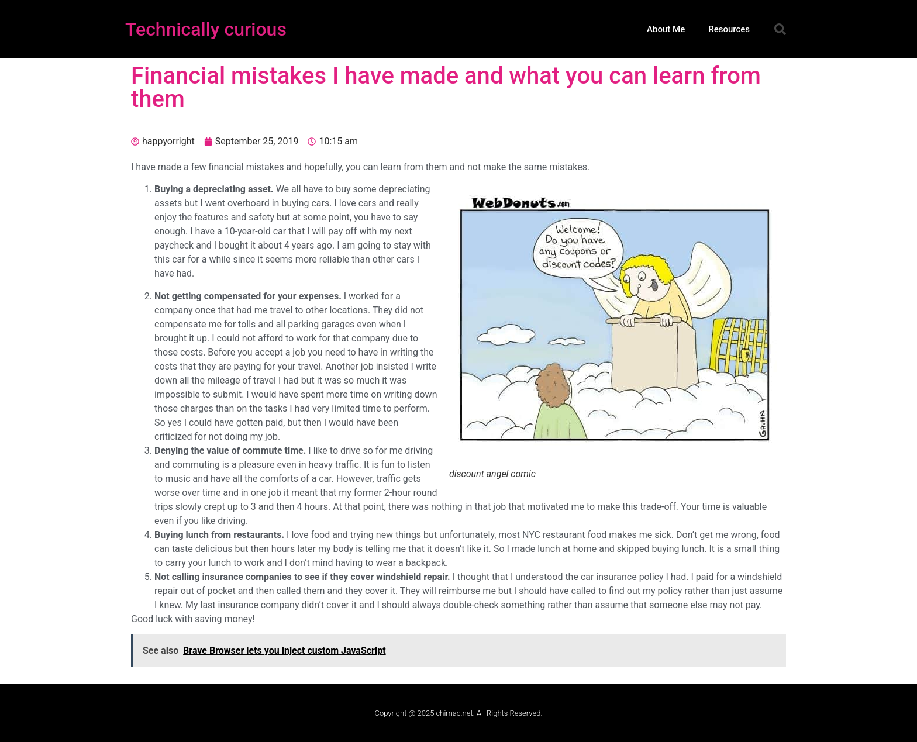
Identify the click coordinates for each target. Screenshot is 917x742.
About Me (666, 29)
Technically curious (206, 29)
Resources (729, 29)
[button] (780, 29)
